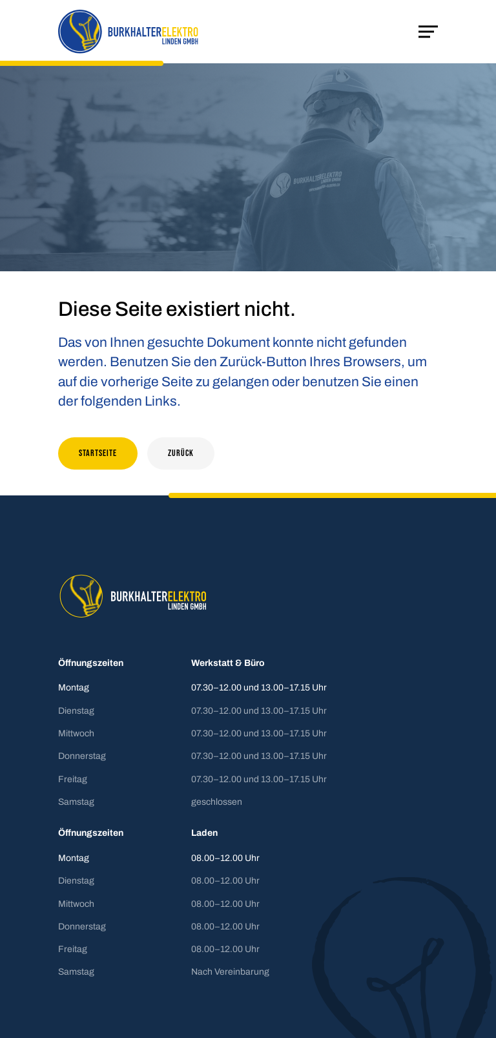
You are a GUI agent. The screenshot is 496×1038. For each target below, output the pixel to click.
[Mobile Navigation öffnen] (428, 32)
